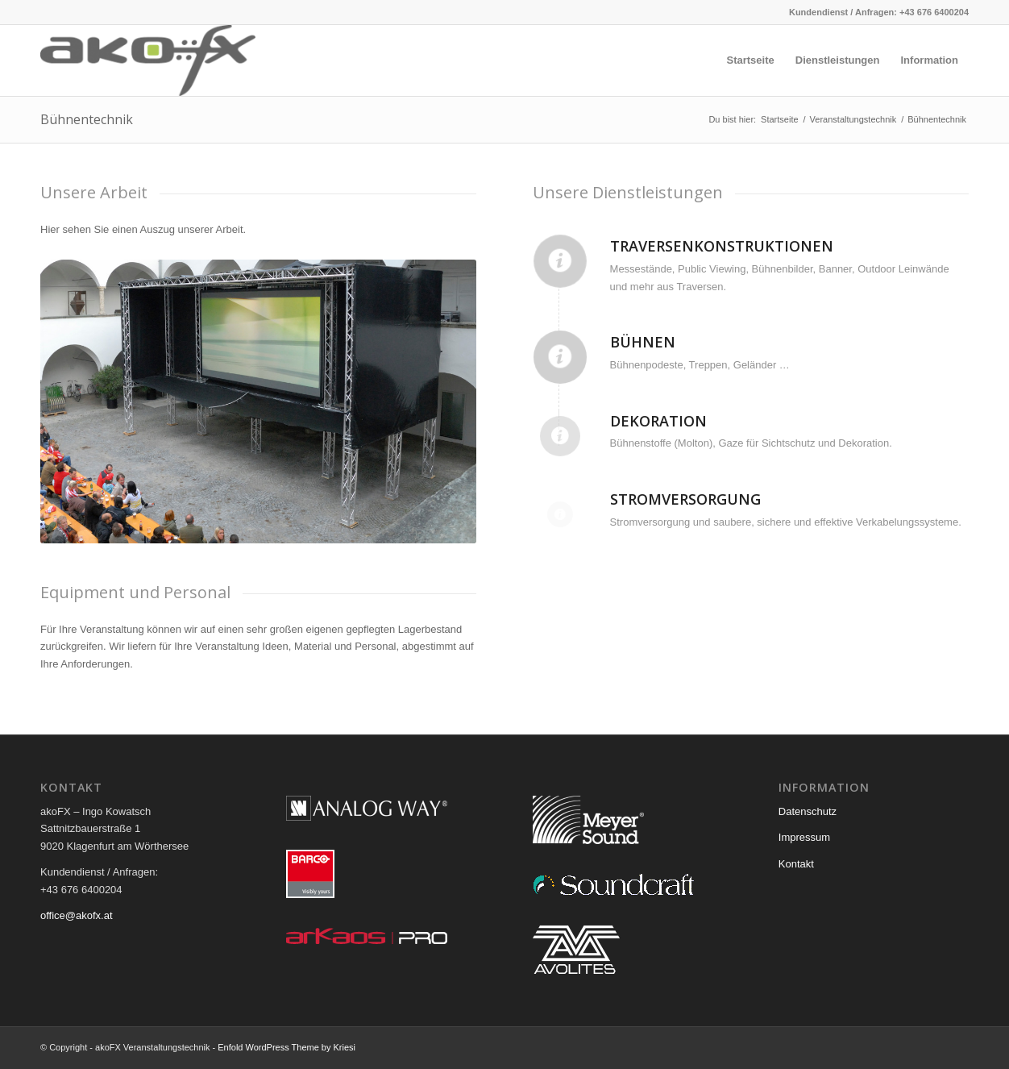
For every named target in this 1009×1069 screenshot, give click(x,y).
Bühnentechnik (86, 119)
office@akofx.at (76, 915)
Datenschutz (808, 811)
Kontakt (796, 864)
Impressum (804, 837)
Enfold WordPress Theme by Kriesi (286, 1047)
